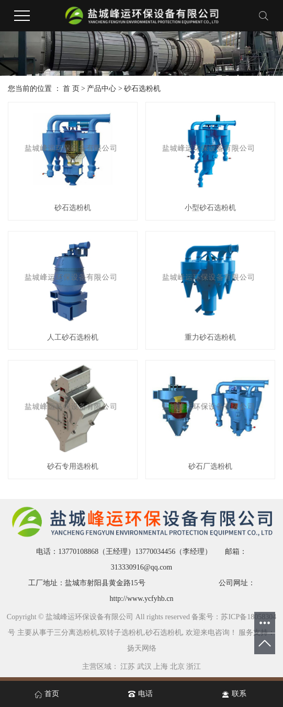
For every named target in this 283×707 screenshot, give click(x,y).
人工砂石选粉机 (72, 337)
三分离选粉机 (76, 632)
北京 (177, 666)
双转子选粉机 (121, 632)
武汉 (144, 666)
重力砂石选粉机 (210, 337)
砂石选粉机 (142, 88)
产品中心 (101, 88)
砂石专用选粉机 (72, 466)
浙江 (193, 666)
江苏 (127, 666)
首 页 (71, 88)
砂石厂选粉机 (210, 466)
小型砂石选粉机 (210, 208)
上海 (160, 666)
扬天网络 (141, 648)
